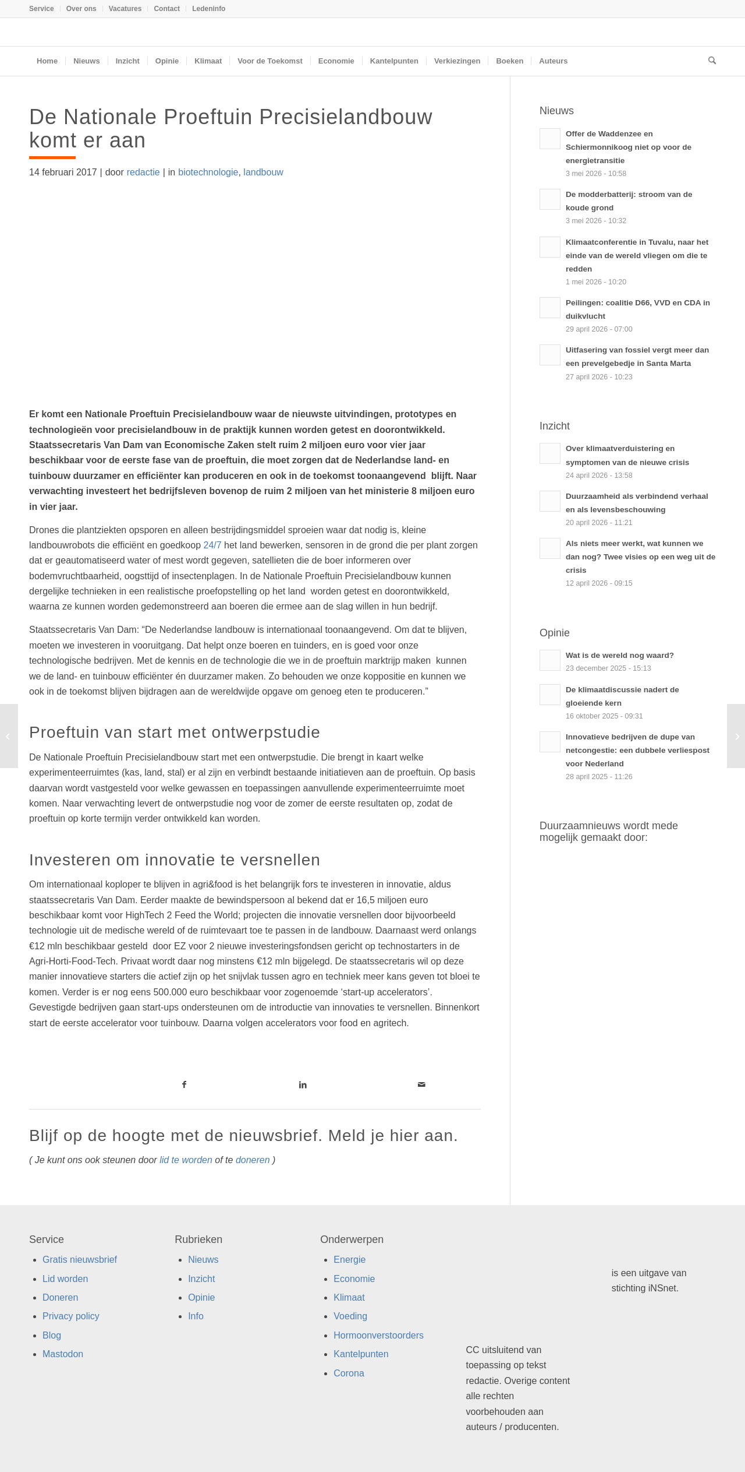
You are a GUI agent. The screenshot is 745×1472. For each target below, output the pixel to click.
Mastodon (62, 1354)
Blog (51, 1335)
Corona (349, 1373)
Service (41, 9)
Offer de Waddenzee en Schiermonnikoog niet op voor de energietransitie (628, 147)
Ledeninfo (208, 9)
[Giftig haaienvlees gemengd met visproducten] (736, 736)
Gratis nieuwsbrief (79, 1260)
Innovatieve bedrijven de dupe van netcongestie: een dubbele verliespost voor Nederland (637, 750)
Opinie (201, 1297)
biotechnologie (208, 172)
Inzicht (201, 1279)
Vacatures (125, 9)
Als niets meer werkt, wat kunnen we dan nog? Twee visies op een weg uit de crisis (640, 557)
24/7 (212, 545)
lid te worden (185, 1160)
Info (196, 1316)
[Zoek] (708, 61)
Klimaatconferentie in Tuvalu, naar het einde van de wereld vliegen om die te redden (637, 255)
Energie (350, 1260)
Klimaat (349, 1297)
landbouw (263, 172)
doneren (253, 1160)
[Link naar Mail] (421, 1084)
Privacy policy (71, 1316)
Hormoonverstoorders (379, 1335)
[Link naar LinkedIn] (302, 1084)
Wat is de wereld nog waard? (620, 655)
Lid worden (65, 1279)
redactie (143, 172)
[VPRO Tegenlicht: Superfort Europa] (9, 736)
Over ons (81, 9)
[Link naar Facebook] (184, 1084)
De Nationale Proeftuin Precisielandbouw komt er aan (230, 128)
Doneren (60, 1297)
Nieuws (203, 1260)
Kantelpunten (361, 1354)
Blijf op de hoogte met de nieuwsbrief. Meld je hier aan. (244, 1135)
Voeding (350, 1316)
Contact (167, 9)
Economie (354, 1279)
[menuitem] (45, 9)
